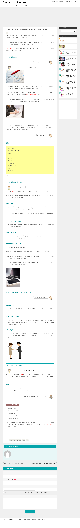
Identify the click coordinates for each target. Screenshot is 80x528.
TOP (10, 519)
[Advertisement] (40, 16)
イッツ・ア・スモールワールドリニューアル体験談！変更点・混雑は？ (71, 58)
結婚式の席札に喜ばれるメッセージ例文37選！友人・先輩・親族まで (71, 82)
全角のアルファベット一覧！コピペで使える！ (71, 45)
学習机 (23, 440)
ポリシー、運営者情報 (16, 5)
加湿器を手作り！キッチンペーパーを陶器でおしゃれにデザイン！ (71, 64)
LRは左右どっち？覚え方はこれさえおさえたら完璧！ (71, 94)
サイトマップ (6, 5)
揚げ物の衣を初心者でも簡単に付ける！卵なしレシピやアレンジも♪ (71, 88)
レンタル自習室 (12, 440)
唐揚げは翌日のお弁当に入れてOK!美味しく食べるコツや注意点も (71, 76)
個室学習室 (19, 440)
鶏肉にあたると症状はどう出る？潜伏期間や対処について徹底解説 (71, 70)
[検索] (68, 31)
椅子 (27, 440)
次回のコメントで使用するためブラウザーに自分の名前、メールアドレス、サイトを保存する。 (26, 492)
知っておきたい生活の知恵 (14, 2)
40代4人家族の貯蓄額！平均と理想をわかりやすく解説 (70, 39)
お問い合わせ (25, 5)
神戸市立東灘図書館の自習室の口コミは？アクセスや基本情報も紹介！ (43, 463)
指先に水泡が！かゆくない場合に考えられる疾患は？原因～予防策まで (71, 52)
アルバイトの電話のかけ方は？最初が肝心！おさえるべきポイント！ (16, 463)
